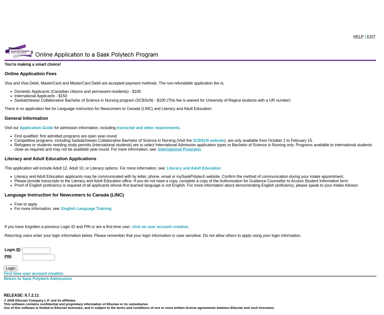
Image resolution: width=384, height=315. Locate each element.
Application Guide (37, 128)
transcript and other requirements (148, 128)
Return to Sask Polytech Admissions (38, 279)
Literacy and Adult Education (194, 168)
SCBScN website (208, 140)
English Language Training (86, 208)
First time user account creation (33, 273)
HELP (358, 37)
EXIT (371, 37)
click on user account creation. (160, 227)
